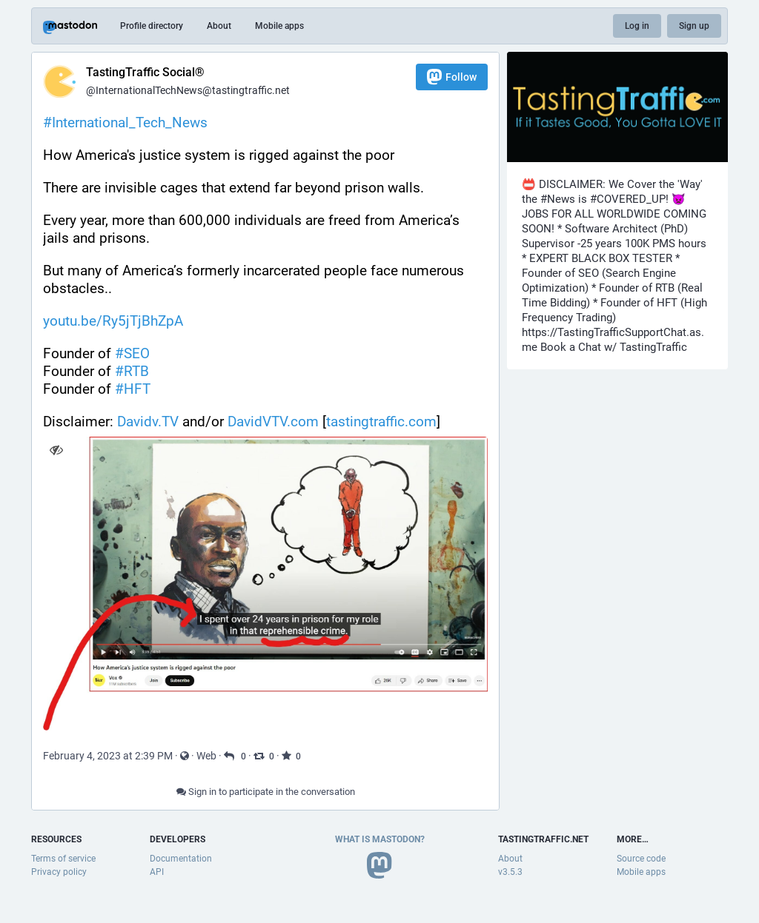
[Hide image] (56, 450)
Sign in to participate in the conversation (265, 791)
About (219, 26)
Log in (637, 26)
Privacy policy (59, 872)
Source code (641, 858)
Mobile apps (279, 26)
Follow (452, 76)
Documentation (181, 858)
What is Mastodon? (380, 839)
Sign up (694, 26)
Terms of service (63, 858)
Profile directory (151, 26)
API (157, 872)
